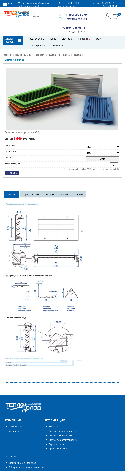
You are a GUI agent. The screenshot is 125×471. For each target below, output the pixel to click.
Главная (7, 54)
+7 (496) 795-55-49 (106, 3)
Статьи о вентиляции (60, 435)
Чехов (10, 3)
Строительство (57, 444)
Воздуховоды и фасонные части (29, 54)
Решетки (77, 54)
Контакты (58, 45)
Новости (83, 38)
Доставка (67, 38)
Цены (53, 38)
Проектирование (37, 45)
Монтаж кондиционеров (22, 462)
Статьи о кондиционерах (62, 431)
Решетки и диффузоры (59, 54)
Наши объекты (36, 38)
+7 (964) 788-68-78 (110, 4)
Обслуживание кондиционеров (26, 467)
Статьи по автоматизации (63, 439)
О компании (15, 426)
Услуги (99, 38)
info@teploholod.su (76, 18)
